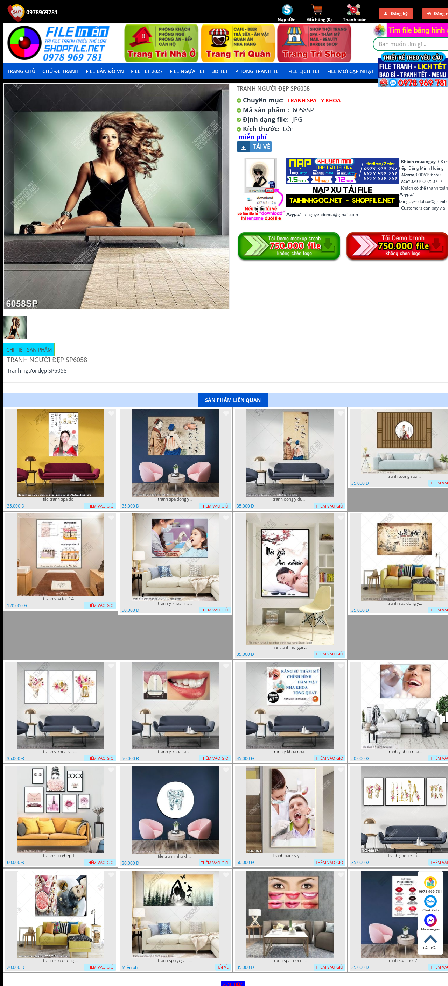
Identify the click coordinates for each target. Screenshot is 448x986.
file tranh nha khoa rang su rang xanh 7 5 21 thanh (175, 856)
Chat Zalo (430, 904)
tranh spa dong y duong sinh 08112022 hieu (175, 499)
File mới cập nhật (350, 71)
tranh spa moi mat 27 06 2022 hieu (290, 960)
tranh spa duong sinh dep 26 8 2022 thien (60, 960)
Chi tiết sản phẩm (29, 349)
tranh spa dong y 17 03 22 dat (404, 603)
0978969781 (32, 12)
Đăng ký (396, 13)
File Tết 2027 (147, 71)
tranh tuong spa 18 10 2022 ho (404, 476)
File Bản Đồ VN (105, 71)
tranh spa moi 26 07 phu (404, 960)
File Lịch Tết (304, 71)
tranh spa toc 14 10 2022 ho (60, 598)
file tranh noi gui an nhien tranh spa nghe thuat (290, 647)
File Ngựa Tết (187, 71)
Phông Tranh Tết (258, 71)
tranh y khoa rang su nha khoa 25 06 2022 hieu (175, 751)
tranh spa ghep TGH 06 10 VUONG (60, 855)
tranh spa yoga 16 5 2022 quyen (175, 960)
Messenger (430, 922)
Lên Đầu (430, 941)
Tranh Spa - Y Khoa (314, 100)
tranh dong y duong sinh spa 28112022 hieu (290, 499)
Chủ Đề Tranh (60, 71)
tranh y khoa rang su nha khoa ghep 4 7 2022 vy (60, 751)
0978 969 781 (430, 885)
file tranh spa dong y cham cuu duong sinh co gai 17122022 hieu (60, 499)
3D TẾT (220, 71)
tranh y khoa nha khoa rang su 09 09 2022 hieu (175, 603)
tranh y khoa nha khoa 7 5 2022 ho (404, 751)
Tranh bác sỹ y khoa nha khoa (290, 855)
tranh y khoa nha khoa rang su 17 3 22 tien (290, 751)
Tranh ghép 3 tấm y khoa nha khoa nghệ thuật (404, 855)
